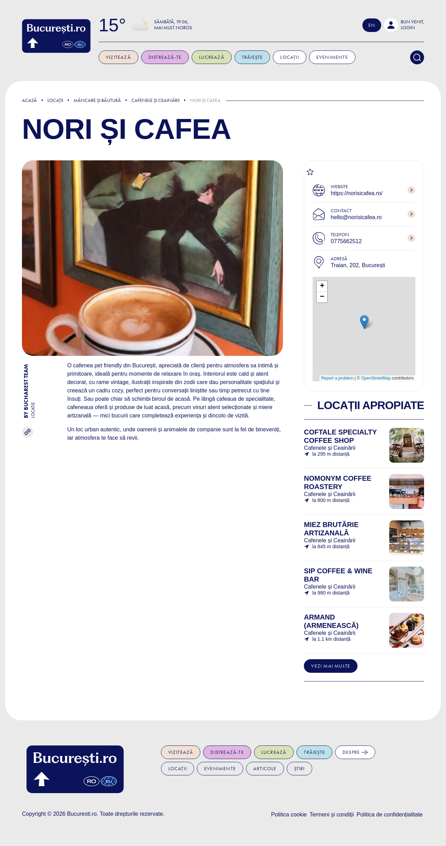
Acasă (29, 100)
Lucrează (228, 57)
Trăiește (268, 57)
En (371, 25)
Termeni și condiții (331, 814)
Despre (355, 752)
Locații (306, 57)
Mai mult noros (189, 28)
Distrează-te (181, 57)
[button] (404, 25)
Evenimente (348, 57)
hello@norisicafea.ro (356, 217)
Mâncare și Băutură (97, 100)
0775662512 (346, 241)
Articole (265, 769)
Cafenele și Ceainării (155, 100)
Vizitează (134, 57)
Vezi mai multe (330, 666)
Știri (299, 769)
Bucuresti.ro (82, 814)
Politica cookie (289, 814)
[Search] (417, 57)
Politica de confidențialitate (390, 814)
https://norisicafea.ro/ (357, 193)
